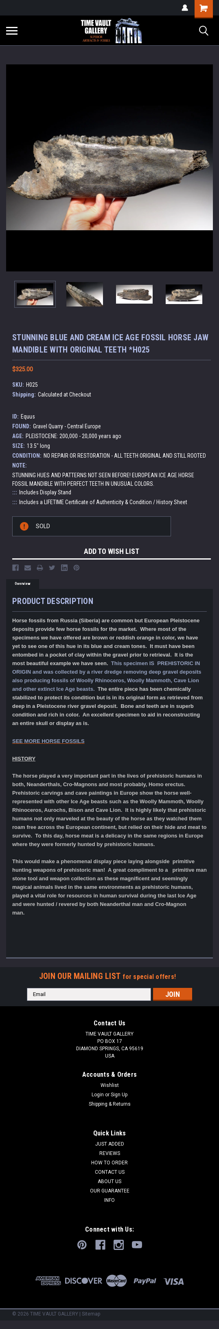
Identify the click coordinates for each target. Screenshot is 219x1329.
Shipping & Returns (110, 1104)
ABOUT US (109, 1181)
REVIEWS (109, 1153)
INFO (109, 1200)
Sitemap (91, 1314)
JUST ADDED (109, 1144)
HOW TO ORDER (109, 1163)
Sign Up (119, 1095)
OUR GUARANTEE (109, 1191)
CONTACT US (110, 1172)
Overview (23, 584)
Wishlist (110, 1085)
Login (98, 1095)
